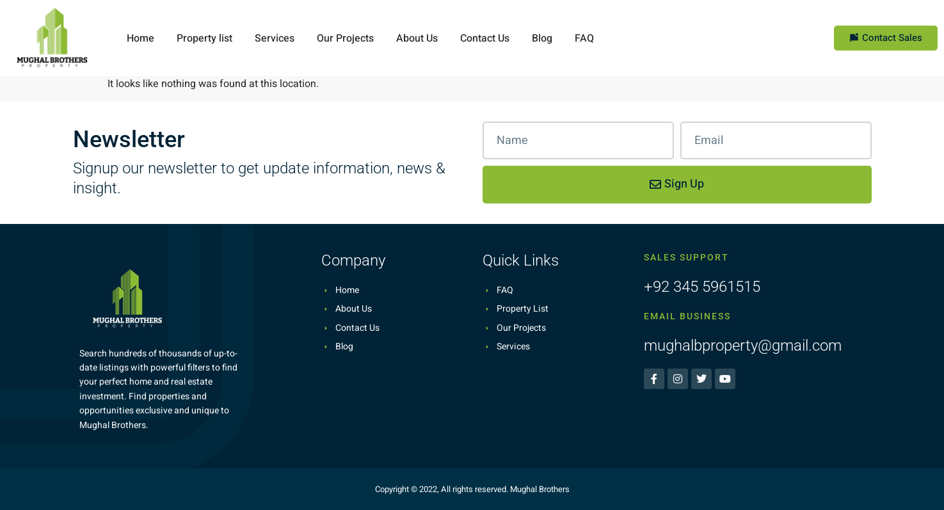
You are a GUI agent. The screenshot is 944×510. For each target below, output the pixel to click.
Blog (542, 38)
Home (140, 38)
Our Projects (345, 38)
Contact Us (484, 38)
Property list (204, 38)
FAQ (584, 38)
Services (274, 38)
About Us (417, 38)
